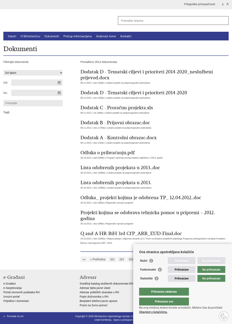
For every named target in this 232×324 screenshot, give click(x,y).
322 (121, 259)
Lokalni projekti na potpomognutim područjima (128, 83)
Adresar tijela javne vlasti (95, 287)
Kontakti (125, 36)
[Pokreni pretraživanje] (224, 20)
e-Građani (9, 283)
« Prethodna (97, 259)
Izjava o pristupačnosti (125, 319)
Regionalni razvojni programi (119, 203)
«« (84, 259)
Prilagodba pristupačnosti (199, 4)
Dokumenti (51, 36)
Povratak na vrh (15, 316)
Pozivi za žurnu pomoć (94, 305)
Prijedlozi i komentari (16, 301)
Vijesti (12, 36)
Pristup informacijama (77, 36)
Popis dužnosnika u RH (94, 296)
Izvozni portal (11, 296)
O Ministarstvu (30, 36)
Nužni (143, 268)
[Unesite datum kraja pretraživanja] (37, 93)
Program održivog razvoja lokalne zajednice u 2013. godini (135, 158)
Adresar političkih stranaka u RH (99, 292)
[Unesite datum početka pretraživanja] (37, 82)
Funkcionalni (148, 277)
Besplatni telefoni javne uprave (98, 301)
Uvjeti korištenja (103, 319)
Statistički (146, 286)
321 (112, 259)
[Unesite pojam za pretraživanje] (169, 20)
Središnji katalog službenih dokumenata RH (106, 283)
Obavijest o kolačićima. (153, 312)
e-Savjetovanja (12, 287)
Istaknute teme (106, 36)
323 (131, 259)
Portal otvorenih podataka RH (21, 292)
